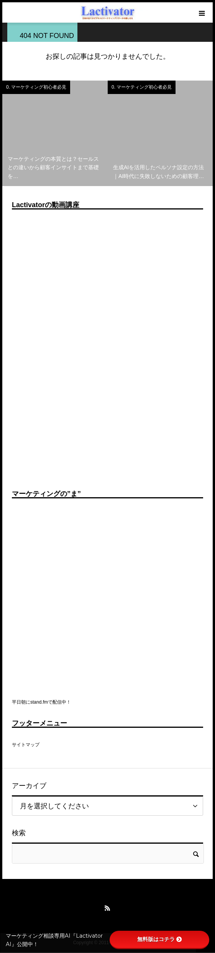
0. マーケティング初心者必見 (36, 87)
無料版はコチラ (159, 939)
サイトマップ (25, 744)
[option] (55, 133)
